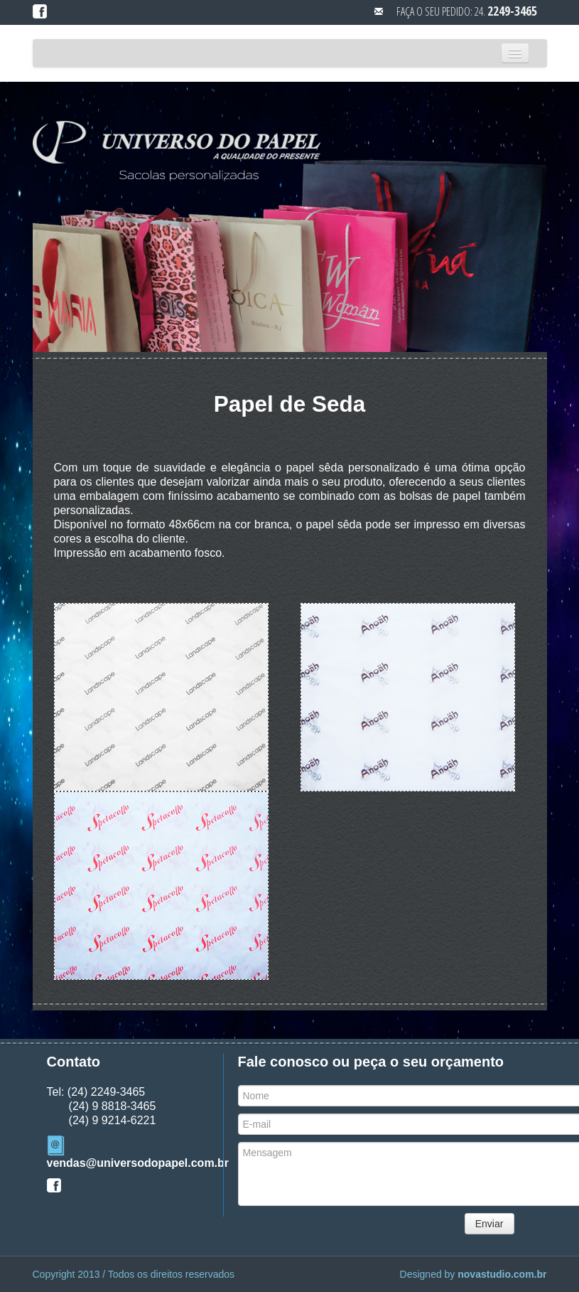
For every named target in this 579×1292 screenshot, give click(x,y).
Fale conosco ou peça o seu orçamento (371, 1061)
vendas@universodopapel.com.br (138, 1163)
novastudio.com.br (502, 1274)
